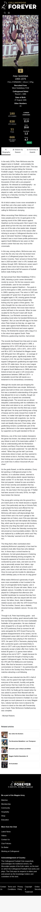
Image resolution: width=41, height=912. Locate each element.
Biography (6, 150)
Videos (3, 836)
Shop (3, 816)
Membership (6, 804)
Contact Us (5, 839)
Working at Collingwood (10, 851)
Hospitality (5, 812)
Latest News (6, 832)
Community (5, 808)
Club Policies (6, 843)
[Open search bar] (5, 13)
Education (5, 820)
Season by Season (18, 150)
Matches (4, 800)
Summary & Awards (32, 150)
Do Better (4, 847)
